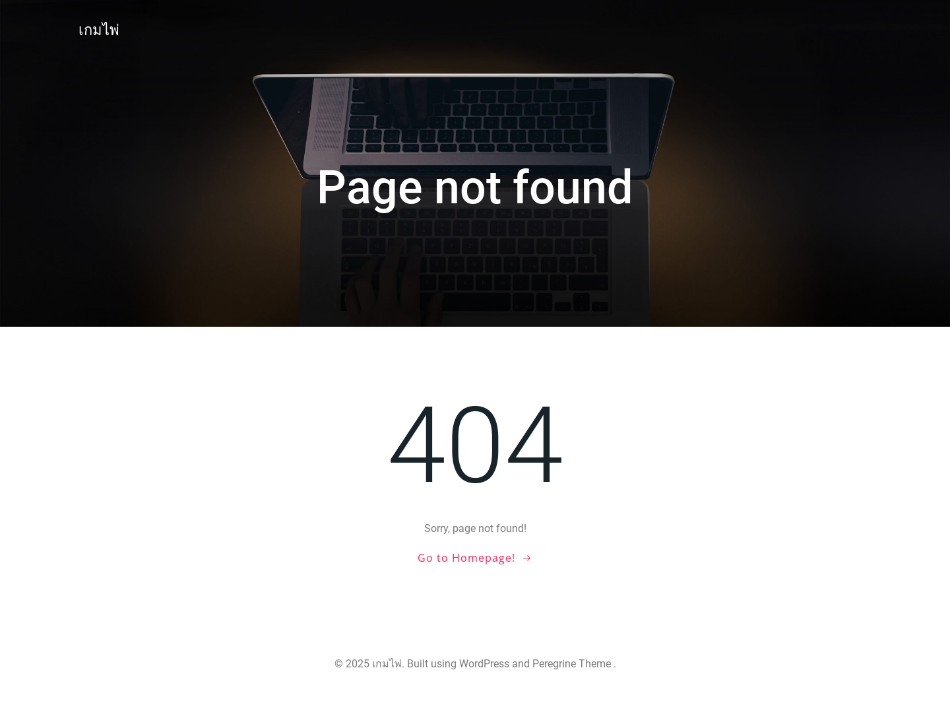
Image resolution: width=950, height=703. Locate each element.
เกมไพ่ (99, 30)
